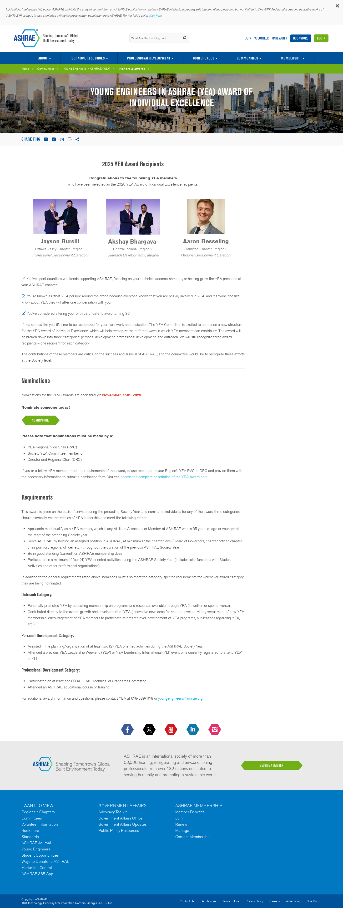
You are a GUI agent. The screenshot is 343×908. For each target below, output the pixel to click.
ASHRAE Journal (36, 842)
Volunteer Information (39, 824)
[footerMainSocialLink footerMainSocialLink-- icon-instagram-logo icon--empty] (215, 730)
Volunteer (261, 38)
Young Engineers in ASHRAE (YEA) (87, 69)
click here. (156, 16)
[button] (337, 7)
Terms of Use (230, 901)
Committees (31, 818)
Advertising (293, 901)
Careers (274, 901)
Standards (30, 836)
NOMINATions (40, 420)
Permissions (208, 901)
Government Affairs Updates (122, 824)
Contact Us (187, 901)
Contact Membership (193, 836)
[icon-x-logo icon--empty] (149, 730)
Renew (181, 824)
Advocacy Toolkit (112, 812)
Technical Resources (87, 58)
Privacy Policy (254, 901)
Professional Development (148, 58)
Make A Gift (279, 38)
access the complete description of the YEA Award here (164, 477)
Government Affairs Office (120, 818)
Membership (291, 58)
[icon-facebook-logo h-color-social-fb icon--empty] (127, 730)
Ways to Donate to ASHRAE (45, 861)
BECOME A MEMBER (271, 765)
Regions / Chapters (38, 812)
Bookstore (300, 38)
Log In (321, 38)
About (42, 58)
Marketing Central (36, 867)
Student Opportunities (40, 855)
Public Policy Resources (118, 830)
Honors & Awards (132, 69)
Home (25, 69)
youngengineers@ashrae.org (180, 698)
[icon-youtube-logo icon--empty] (171, 730)
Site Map (312, 901)
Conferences (203, 58)
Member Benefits (189, 812)
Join (248, 38)
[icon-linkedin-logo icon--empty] (193, 730)
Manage (182, 830)
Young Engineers (35, 849)
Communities (247, 58)
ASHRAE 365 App (37, 873)
